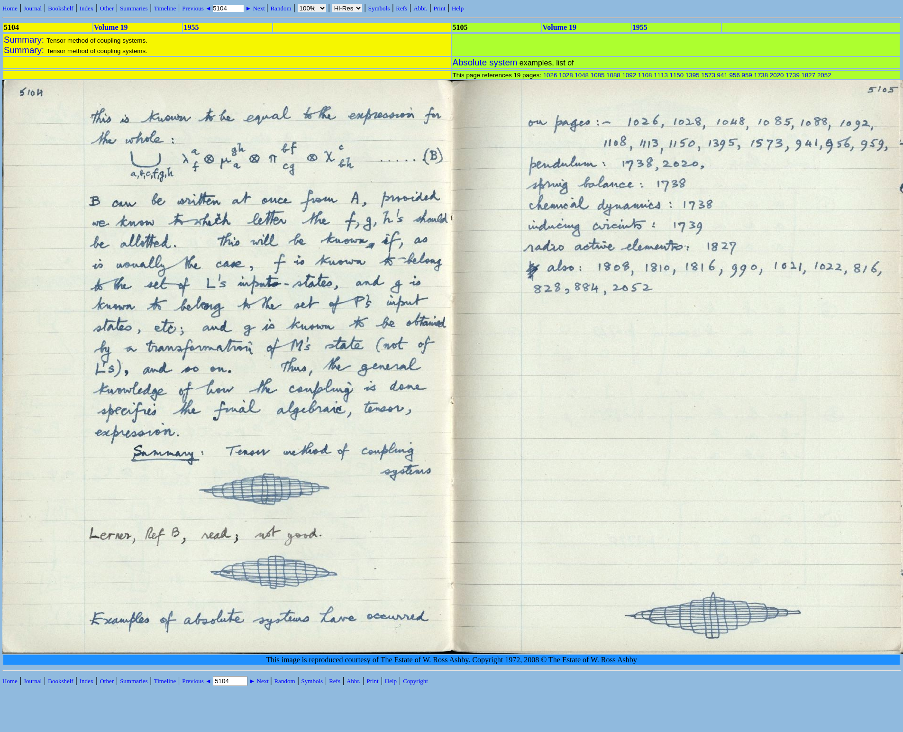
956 (735, 75)
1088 (613, 75)
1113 (661, 75)
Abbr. (420, 8)
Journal (33, 8)
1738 (761, 75)
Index (87, 8)
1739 (792, 75)
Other (107, 8)
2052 (824, 75)
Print (440, 8)
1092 (629, 75)
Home (10, 8)
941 (722, 75)
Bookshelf (60, 8)
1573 (708, 75)
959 (747, 75)
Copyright (415, 681)
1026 (550, 75)
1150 (677, 75)
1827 (809, 75)
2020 (777, 75)
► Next (255, 8)
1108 (645, 75)
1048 (582, 75)
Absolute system (485, 62)
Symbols (379, 8)
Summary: (25, 40)
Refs (401, 8)
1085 (598, 75)
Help (458, 8)
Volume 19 (111, 27)
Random (280, 8)
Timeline (165, 8)
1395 (692, 75)
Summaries (134, 8)
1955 (191, 27)
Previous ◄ (197, 8)
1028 (566, 75)
